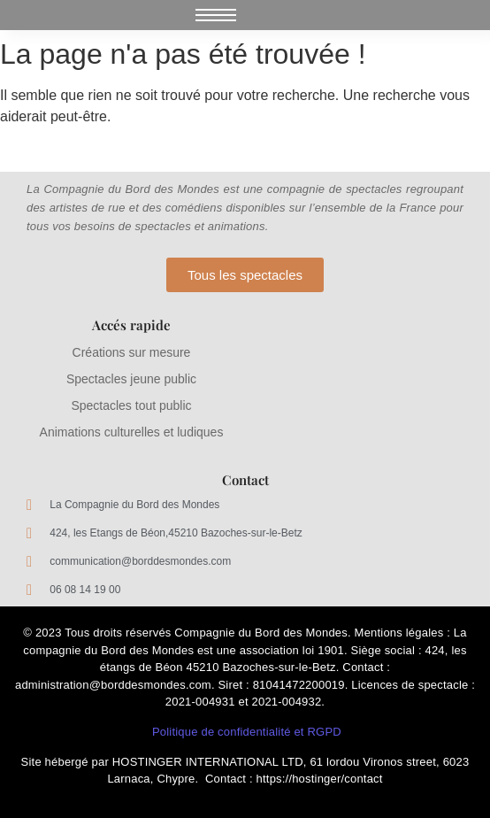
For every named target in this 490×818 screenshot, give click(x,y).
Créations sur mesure (132, 352)
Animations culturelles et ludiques (132, 432)
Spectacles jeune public (131, 379)
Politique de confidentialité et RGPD (246, 731)
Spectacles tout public (131, 405)
